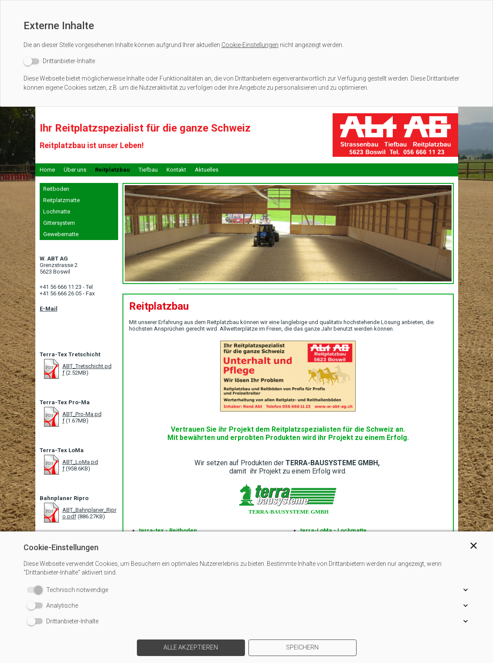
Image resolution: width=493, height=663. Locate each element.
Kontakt (176, 169)
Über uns (75, 169)
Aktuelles (206, 169)
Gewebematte (60, 234)
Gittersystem (59, 223)
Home (47, 169)
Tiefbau (148, 169)
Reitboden (56, 189)
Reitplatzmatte (61, 200)
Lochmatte (56, 211)
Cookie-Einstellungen (250, 44)
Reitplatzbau (112, 169)
